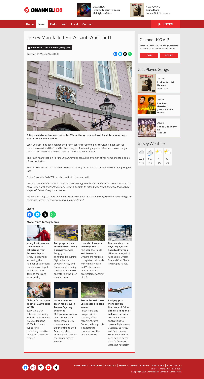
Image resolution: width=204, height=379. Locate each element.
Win (64, 24)
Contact (87, 24)
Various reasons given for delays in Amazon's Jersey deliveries (66, 297)
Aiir (179, 372)
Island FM (96, 365)
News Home (36, 47)
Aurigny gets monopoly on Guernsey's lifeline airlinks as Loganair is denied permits (120, 299)
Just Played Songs (153, 69)
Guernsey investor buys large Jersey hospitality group (120, 238)
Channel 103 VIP (154, 39)
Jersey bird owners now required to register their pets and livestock (93, 240)
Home (30, 24)
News (41, 24)
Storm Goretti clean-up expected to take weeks (93, 295)
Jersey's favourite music (106, 10)
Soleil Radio (81, 365)
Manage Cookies (128, 365)
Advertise (110, 365)
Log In (149, 55)
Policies (144, 365)
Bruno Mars (152, 10)
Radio (53, 24)
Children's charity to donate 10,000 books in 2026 (39, 295)
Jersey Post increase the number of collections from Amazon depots (39, 240)
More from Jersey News (60, 47)
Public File (158, 365)
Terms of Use (174, 365)
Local (74, 24)
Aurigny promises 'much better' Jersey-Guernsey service (66, 238)
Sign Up (169, 55)
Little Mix (161, 132)
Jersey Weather (151, 143)
